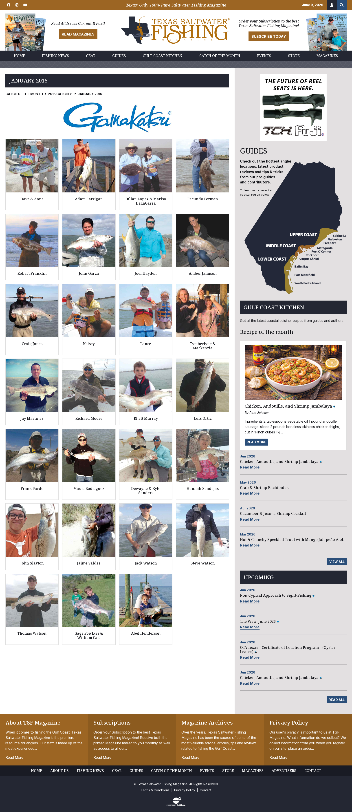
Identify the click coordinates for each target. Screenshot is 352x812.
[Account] (332, 5)
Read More (256, 442)
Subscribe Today (268, 36)
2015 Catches (60, 94)
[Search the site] (342, 5)
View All (337, 562)
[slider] (117, 117)
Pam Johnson (259, 413)
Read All (337, 700)
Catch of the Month (24, 94)
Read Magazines (78, 34)
